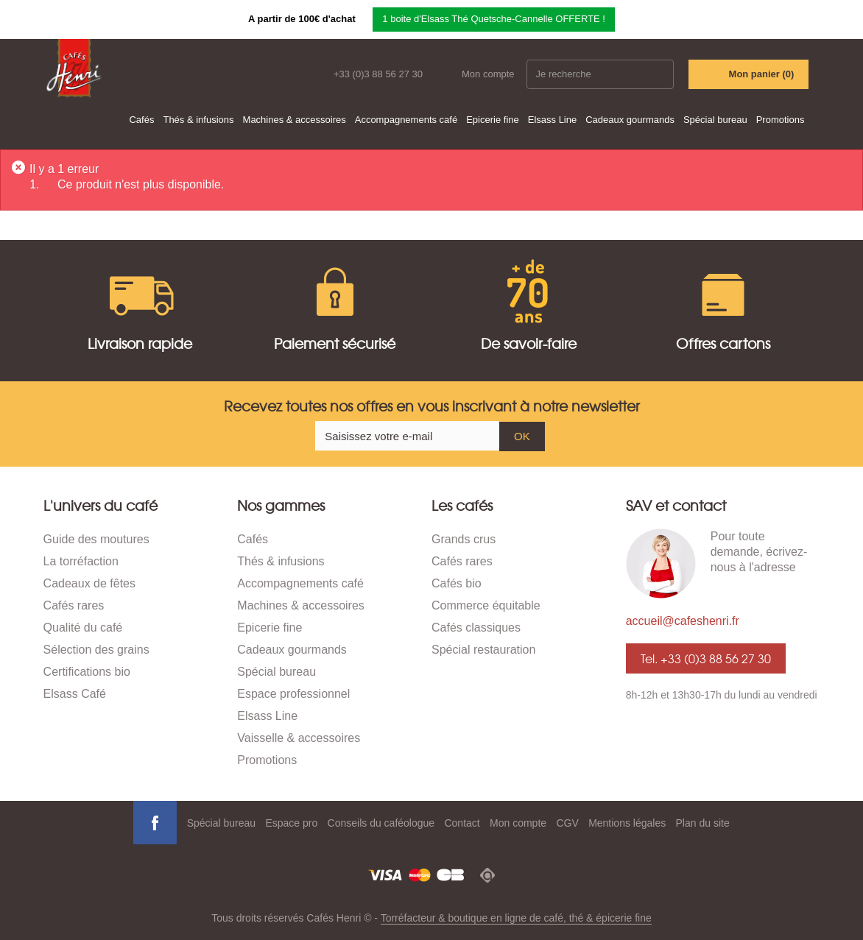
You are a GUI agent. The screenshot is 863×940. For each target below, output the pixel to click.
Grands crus (464, 539)
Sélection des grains (96, 649)
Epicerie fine (492, 119)
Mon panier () (762, 73)
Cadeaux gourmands (629, 119)
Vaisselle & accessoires (298, 738)
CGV (567, 823)
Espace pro (291, 823)
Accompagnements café (406, 119)
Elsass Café (74, 694)
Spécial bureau (715, 119)
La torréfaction (81, 561)
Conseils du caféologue (381, 823)
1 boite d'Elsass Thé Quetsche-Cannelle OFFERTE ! (493, 18)
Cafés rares (74, 605)
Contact (461, 823)
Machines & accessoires (294, 119)
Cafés (141, 119)
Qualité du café (83, 627)
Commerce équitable (486, 605)
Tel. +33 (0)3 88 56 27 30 (706, 658)
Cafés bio (457, 583)
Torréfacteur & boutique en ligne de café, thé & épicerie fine (516, 918)
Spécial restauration (483, 649)
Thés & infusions (198, 119)
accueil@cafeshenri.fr (682, 621)
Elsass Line (552, 119)
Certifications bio (86, 671)
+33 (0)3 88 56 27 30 (378, 73)
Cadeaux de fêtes (89, 583)
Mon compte (488, 73)
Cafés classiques (476, 627)
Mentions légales (627, 823)
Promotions (780, 119)
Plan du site (703, 823)
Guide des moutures (96, 539)
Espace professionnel (293, 694)
